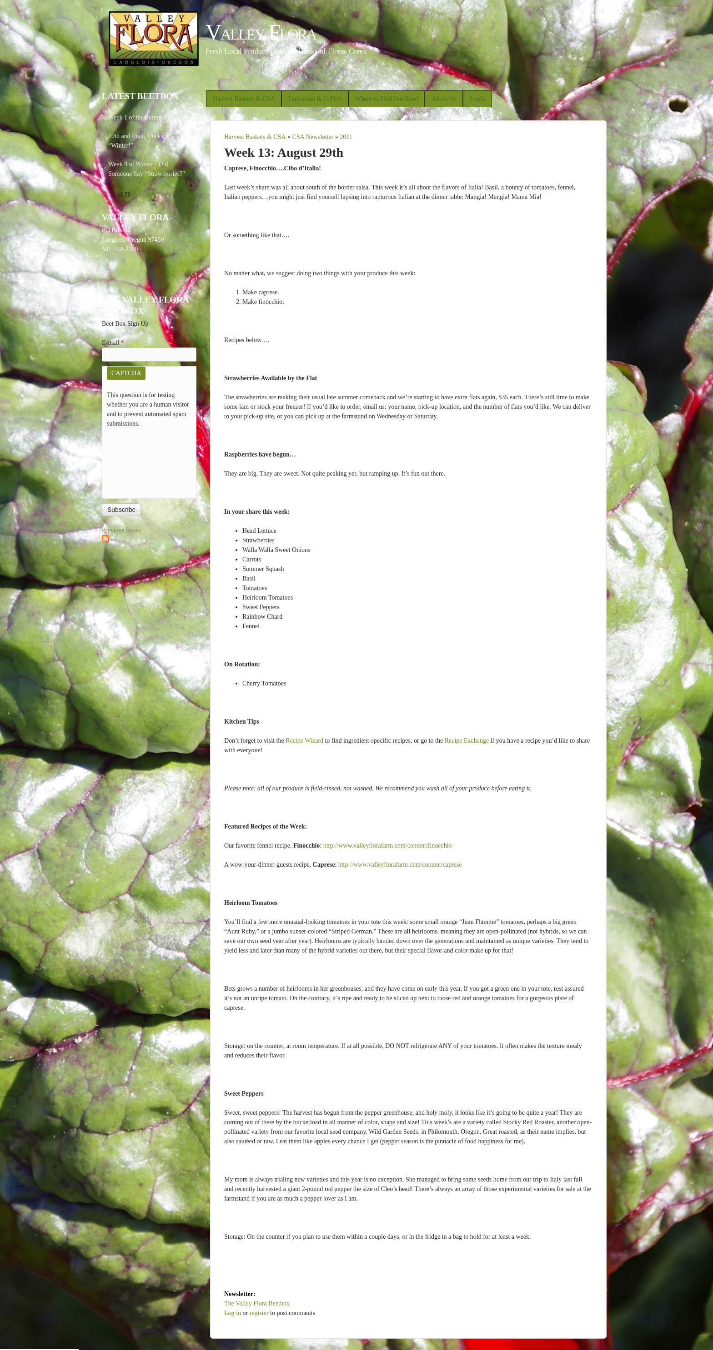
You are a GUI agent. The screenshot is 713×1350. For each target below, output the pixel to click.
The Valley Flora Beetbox (257, 1303)
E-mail (113, 342)
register (259, 1313)
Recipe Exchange (467, 740)
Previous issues (121, 530)
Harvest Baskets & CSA (244, 98)
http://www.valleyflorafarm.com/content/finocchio (387, 845)
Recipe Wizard (304, 740)
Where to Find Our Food (386, 98)
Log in (232, 1313)
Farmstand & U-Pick (314, 98)
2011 (346, 137)
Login (477, 98)
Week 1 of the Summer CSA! (145, 117)
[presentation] (144, 461)
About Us (444, 98)
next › (147, 194)
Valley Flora (261, 32)
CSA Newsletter (313, 137)
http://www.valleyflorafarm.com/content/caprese (400, 864)
